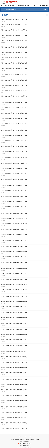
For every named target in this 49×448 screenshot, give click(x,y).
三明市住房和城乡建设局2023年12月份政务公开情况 (14, 151)
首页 (2, 5)
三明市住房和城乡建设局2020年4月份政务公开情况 (14, 395)
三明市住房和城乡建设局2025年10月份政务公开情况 (14, 30)
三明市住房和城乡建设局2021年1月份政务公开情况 (14, 345)
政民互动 (28, 5)
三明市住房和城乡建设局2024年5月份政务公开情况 (14, 123)
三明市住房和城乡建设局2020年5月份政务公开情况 (14, 390)
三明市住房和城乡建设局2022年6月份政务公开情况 (14, 251)
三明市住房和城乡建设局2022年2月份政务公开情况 (14, 273)
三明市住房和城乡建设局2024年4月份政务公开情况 (14, 130)
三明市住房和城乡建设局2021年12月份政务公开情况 (14, 284)
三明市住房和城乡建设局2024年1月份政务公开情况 (14, 146)
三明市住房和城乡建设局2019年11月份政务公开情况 (14, 423)
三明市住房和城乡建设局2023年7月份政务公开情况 (14, 179)
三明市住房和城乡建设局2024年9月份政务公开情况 (14, 102)
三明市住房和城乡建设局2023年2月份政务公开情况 (14, 206)
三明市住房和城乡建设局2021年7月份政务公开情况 (14, 312)
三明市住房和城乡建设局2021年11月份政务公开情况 (14, 289)
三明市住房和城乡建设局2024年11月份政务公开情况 (14, 90)
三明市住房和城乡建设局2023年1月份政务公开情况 (14, 213)
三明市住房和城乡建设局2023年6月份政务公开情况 (14, 185)
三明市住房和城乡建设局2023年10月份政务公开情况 (14, 163)
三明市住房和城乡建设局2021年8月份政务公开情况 (14, 307)
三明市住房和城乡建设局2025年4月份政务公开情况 (14, 63)
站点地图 (27, 439)
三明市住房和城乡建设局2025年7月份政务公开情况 (14, 47)
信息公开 (14, 5)
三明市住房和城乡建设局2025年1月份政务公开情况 (14, 80)
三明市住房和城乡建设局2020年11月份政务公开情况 (14, 357)
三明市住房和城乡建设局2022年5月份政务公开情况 (14, 256)
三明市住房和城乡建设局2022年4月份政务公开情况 (14, 262)
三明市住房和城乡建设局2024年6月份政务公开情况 (14, 118)
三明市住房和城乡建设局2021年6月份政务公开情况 (14, 317)
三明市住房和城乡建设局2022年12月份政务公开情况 (14, 218)
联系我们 (22, 439)
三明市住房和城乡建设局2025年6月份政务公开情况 (14, 52)
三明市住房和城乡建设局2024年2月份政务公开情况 (14, 140)
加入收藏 (17, 439)
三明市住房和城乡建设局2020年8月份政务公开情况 (14, 373)
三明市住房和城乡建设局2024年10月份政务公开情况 (14, 96)
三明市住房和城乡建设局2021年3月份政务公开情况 (14, 334)
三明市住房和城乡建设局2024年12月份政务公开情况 (14, 85)
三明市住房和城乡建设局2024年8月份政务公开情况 (14, 107)
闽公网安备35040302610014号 (24, 443)
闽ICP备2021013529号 (24, 445)
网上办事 (21, 5)
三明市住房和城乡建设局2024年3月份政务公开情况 (14, 135)
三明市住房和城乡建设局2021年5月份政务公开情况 (14, 324)
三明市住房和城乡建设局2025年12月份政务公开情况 (14, 19)
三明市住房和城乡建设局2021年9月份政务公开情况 (14, 301)
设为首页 (12, 439)
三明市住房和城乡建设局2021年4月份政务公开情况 (14, 329)
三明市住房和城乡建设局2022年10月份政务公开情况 (14, 229)
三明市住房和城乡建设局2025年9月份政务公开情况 (14, 35)
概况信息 (8, 5)
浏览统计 (37, 439)
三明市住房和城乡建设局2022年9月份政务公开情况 (14, 234)
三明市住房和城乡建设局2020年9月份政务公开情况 (14, 367)
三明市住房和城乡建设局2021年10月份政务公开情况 (14, 296)
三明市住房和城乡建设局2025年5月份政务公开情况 (14, 57)
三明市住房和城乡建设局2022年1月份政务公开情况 (14, 279)
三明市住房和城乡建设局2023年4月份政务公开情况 (14, 196)
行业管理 (35, 5)
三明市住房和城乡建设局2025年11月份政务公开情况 (14, 24)
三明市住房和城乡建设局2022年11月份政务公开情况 (14, 223)
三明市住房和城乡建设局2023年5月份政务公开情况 (14, 190)
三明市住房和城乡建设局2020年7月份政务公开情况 (14, 379)
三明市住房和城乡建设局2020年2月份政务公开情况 (14, 407)
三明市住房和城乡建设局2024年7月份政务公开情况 (14, 113)
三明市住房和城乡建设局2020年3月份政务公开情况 (14, 400)
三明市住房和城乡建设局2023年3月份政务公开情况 (14, 201)
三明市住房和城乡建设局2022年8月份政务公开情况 (14, 240)
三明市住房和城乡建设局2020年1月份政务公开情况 (14, 412)
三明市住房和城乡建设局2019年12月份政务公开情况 (14, 417)
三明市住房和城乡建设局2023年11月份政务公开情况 (14, 157)
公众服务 (42, 5)
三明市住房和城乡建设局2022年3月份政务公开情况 (14, 268)
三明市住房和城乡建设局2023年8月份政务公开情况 (14, 173)
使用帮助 (32, 439)
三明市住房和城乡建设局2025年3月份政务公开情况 (14, 68)
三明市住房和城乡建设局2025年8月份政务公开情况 (14, 40)
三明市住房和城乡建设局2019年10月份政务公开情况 (14, 428)
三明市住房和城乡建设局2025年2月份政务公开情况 (14, 74)
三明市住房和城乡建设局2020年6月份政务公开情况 (14, 384)
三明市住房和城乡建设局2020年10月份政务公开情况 (14, 362)
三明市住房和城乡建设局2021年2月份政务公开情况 (14, 340)
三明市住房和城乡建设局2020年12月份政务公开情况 (14, 351)
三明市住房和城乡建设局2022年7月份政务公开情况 (14, 246)
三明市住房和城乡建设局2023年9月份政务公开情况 (14, 168)
